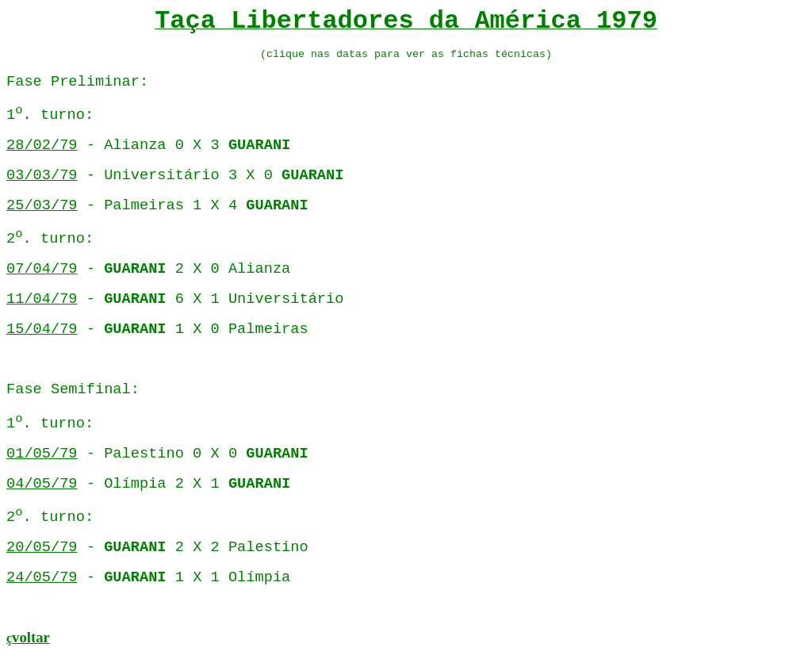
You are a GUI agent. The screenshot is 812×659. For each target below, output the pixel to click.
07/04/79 (42, 269)
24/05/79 (42, 577)
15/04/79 (42, 329)
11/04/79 (42, 299)
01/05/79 (42, 453)
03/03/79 (42, 175)
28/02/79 (42, 145)
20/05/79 (42, 547)
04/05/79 (42, 483)
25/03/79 (42, 205)
